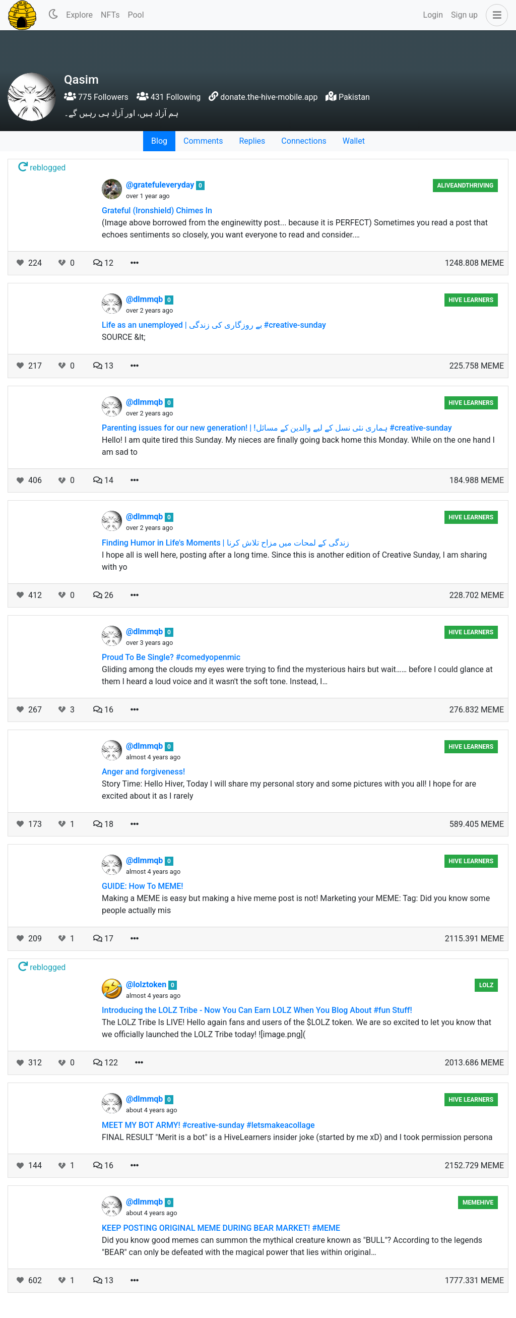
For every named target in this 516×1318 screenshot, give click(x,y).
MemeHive (478, 1202)
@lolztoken (147, 984)
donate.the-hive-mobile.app (268, 97)
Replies (252, 141)
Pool (135, 15)
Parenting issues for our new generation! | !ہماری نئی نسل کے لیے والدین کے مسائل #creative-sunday (277, 428)
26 (103, 595)
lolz (486, 985)
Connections (303, 141)
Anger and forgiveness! (143, 771)
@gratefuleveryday (161, 185)
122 (105, 1062)
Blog (159, 141)
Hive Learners (470, 300)
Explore (79, 15)
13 (103, 366)
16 (103, 709)
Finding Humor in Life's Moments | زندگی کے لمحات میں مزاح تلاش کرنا (225, 543)
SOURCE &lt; (124, 337)
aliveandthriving (465, 185)
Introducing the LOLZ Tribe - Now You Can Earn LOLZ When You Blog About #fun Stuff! (257, 1010)
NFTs (110, 15)
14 (103, 480)
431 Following (169, 97)
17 (103, 938)
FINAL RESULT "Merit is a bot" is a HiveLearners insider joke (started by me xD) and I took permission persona (297, 1137)
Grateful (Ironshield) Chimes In (157, 210)
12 (103, 263)
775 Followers (96, 97)
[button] (495, 15)
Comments (203, 141)
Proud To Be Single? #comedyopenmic (171, 657)
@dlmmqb (145, 299)
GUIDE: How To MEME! (142, 886)
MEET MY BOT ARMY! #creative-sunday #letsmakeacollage (208, 1125)
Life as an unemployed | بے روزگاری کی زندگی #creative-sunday (214, 325)
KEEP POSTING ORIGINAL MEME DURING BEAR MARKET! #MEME (221, 1228)
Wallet (354, 141)
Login (433, 15)
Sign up (464, 15)
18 (103, 824)
